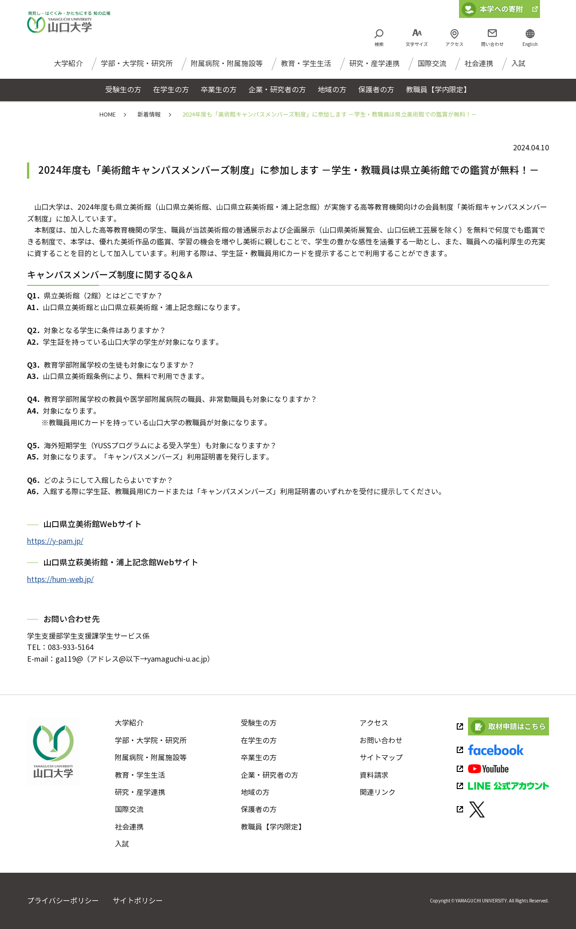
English (530, 44)
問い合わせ (492, 44)
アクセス (455, 44)
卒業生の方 (259, 757)
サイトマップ (381, 757)
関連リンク (378, 792)
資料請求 (374, 775)
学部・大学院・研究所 (137, 67)
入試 (518, 67)
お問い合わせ (381, 740)
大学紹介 (68, 67)
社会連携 (478, 67)
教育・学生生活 (306, 67)
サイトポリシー (137, 901)
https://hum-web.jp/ (60, 579)
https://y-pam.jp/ (55, 541)
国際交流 (432, 67)
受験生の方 (259, 723)
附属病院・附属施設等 (227, 67)
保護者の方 (259, 809)
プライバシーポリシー (63, 901)
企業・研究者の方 (269, 775)
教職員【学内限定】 (273, 827)
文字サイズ (416, 44)
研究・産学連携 (374, 67)
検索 (378, 44)
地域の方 (255, 792)
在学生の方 (259, 740)
